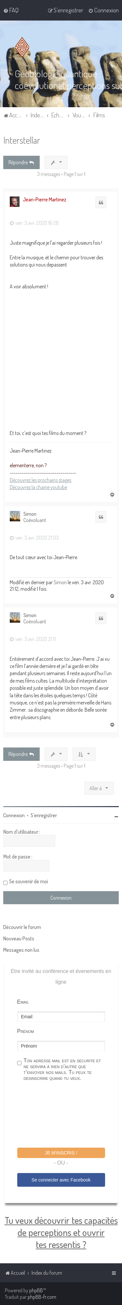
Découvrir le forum (22, 927)
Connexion (14, 815)
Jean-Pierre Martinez (44, 199)
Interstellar (21, 140)
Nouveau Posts (18, 938)
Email (23, 1002)
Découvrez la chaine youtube (38, 487)
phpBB (36, 1290)
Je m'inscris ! (61, 1152)
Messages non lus (21, 950)
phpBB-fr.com (42, 1297)
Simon (29, 514)
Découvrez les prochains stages (40, 480)
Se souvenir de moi (28, 881)
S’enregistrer (44, 815)
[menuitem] (11, 10)
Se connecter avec (61, 1179)
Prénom (25, 1031)
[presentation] (66, 1115)
